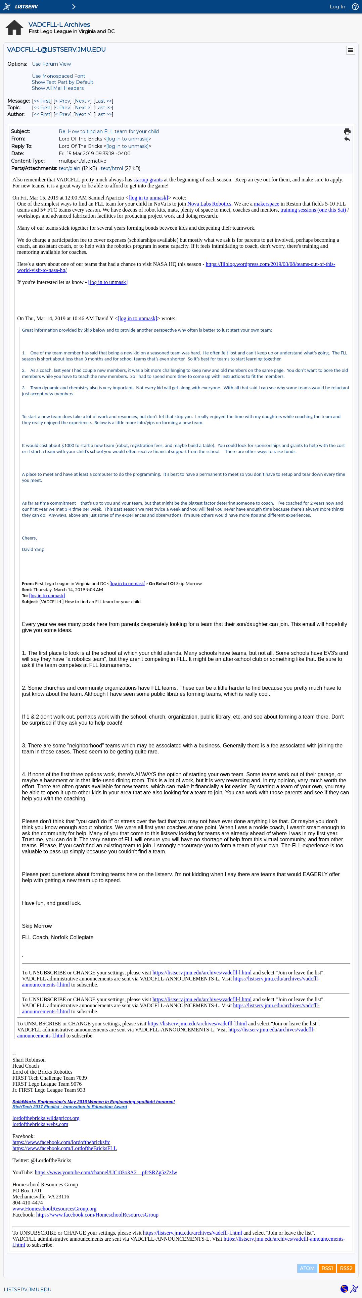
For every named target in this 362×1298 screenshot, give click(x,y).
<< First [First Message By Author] (42, 114)
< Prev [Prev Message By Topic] (62, 108)
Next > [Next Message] (82, 101)
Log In (337, 7)
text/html (112, 168)
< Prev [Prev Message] (62, 101)
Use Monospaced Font (58, 76)
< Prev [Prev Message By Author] (62, 114)
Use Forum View (51, 64)
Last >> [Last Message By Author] (103, 114)
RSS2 (346, 1268)
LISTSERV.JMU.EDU (27, 1290)
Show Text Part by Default (62, 82)
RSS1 (327, 1268)
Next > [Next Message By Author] (82, 114)
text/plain (69, 168)
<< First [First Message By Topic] (42, 108)
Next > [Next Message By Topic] (82, 108)
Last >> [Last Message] (103, 101)
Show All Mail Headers (58, 88)
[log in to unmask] (127, 139)
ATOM (307, 1268)
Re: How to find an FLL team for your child (109, 131)
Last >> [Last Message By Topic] (103, 108)
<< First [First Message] (42, 101)
